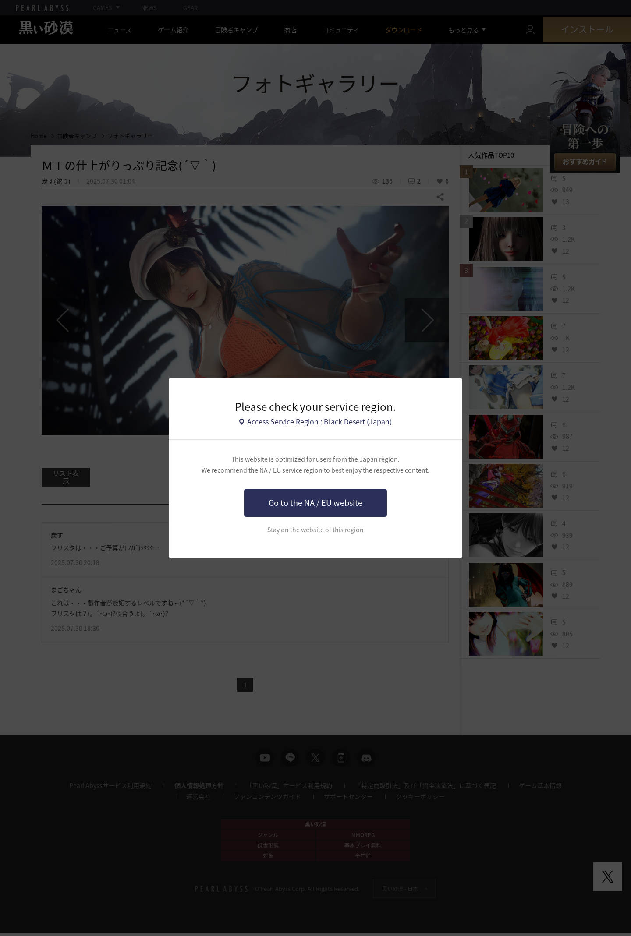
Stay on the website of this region (315, 529)
